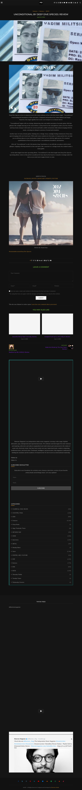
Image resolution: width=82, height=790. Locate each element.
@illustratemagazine (14, 607)
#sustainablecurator (15, 251)
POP (41, 559)
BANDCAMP (41, 178)
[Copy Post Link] (46, 260)
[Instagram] (58, 2)
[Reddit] (75, 2)
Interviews (41, 540)
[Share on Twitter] (35, 260)
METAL (41, 544)
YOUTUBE (55, 178)
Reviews (41, 563)
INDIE (41, 536)
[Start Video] (41, 379)
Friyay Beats (41, 524)
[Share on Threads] (48, 260)
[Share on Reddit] (41, 260)
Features (41, 521)
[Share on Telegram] (45, 260)
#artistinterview (19, 744)
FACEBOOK (27, 178)
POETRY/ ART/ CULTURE (41, 555)
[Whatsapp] (73, 2)
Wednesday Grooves (41, 582)
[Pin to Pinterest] (37, 260)
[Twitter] (56, 2)
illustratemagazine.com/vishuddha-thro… (44, 746)
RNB (41, 567)
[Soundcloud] (69, 2)
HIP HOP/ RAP (41, 532)
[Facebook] (54, 2)
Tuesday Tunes (41, 578)
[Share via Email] (50, 260)
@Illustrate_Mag (32, 739)
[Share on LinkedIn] (39, 260)
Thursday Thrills (41, 574)
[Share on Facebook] (33, 260)
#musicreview (60, 741)
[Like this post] (31, 260)
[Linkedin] (62, 2)
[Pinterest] (60, 2)
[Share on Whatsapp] (43, 260)
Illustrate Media (55, 787)
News (41, 551)
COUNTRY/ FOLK (41, 513)
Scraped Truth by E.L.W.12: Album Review (57, 336)
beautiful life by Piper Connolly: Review (24, 336)
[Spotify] (71, 2)
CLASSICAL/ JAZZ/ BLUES (41, 509)
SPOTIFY (34, 178)
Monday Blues (41, 547)
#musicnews (29, 744)
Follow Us (14, 460)
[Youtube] (64, 2)
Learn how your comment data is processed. (44, 304)
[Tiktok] (77, 2)
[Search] (80, 2)
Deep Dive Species (26, 251)
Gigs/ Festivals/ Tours (41, 528)
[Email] (66, 2)
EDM (41, 517)
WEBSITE (48, 178)
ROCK (41, 571)
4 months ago (41, 739)
